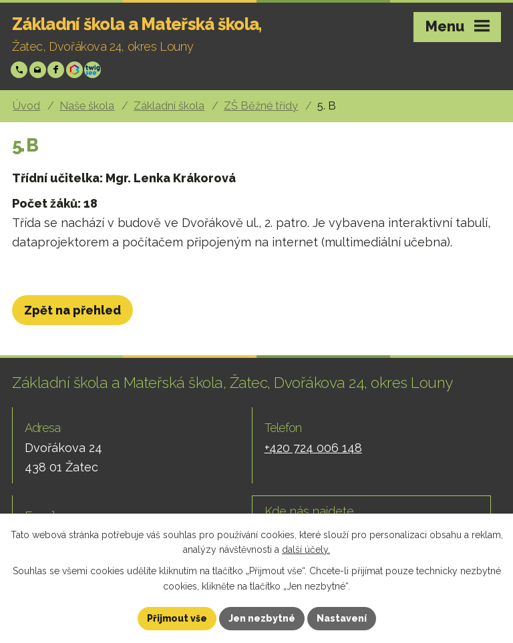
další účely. (306, 550)
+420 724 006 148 (20, 69)
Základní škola (169, 105)
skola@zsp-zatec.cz (39, 69)
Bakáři (75, 69)
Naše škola (86, 105)
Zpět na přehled (72, 310)
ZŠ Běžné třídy (261, 105)
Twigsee (94, 69)
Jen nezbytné (261, 618)
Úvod (26, 105)
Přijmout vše (177, 618)
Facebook (57, 69)
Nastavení (342, 618)
